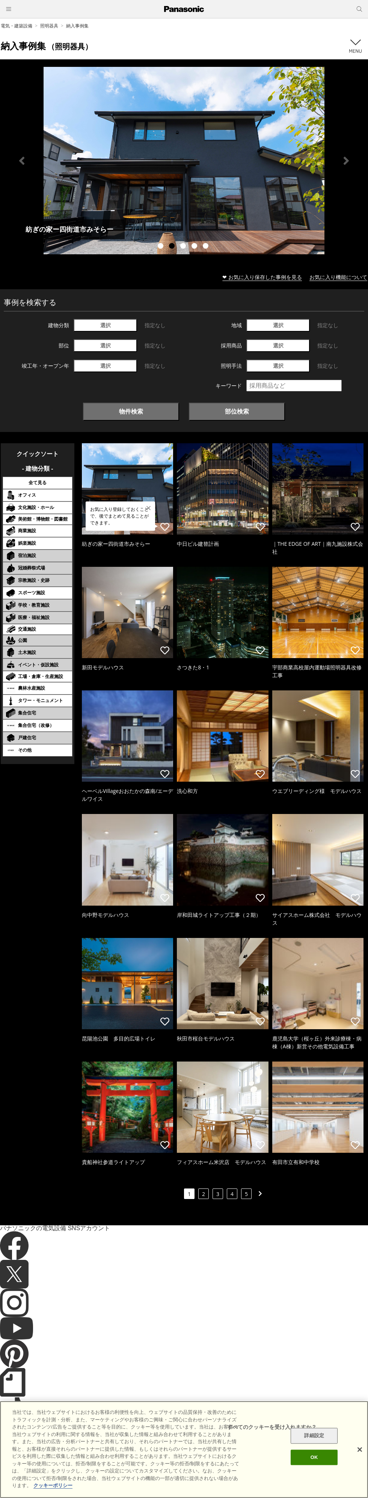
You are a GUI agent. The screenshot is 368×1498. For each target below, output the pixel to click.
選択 (105, 325)
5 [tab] (206, 247)
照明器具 (49, 26)
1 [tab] (161, 247)
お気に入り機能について (338, 277)
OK (314, 1457)
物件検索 (131, 411)
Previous (21, 160)
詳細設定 (314, 1436)
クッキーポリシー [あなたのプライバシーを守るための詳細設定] (52, 1485)
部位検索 (237, 411)
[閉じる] (359, 1449)
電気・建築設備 (16, 26)
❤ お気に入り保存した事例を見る (262, 277)
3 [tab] (184, 247)
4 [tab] (195, 247)
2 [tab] (172, 247)
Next (346, 160)
